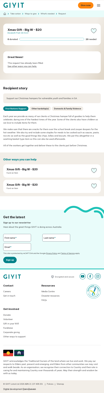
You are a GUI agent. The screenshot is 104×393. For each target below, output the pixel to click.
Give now (86, 5)
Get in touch (9, 295)
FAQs (44, 300)
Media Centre (48, 291)
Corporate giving (11, 332)
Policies (50, 384)
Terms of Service (68, 253)
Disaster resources (50, 295)
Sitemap (60, 384)
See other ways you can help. (22, 66)
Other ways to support (14, 336)
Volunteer (8, 319)
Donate (7, 315)
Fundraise (8, 328)
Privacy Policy (51, 253)
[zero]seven (29, 389)
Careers (7, 291)
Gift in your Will (11, 323)
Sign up (10, 260)
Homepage (13, 5)
